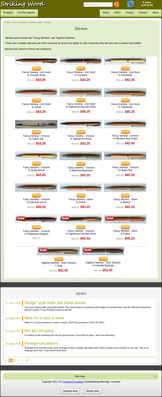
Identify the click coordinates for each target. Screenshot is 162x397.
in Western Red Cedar (125, 138)
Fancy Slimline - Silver (81, 199)
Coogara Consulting (73, 381)
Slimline (47, 22)
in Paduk (125, 233)
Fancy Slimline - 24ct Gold (36, 72)
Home (7, 22)
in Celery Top (36, 138)
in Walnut (125, 202)
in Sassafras (125, 75)
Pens (14, 22)
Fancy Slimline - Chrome (36, 136)
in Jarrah (36, 107)
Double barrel (36, 22)
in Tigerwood (125, 107)
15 (27, 360)
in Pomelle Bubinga (103, 265)
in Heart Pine (125, 170)
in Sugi (58, 265)
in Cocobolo (80, 75)
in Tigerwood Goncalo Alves (81, 106)
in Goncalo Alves (36, 75)
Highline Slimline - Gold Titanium (58, 262)
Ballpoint (23, 22)
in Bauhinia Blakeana (81, 170)
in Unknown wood (36, 202)
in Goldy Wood (36, 170)
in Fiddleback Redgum (36, 234)
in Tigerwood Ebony (80, 138)
